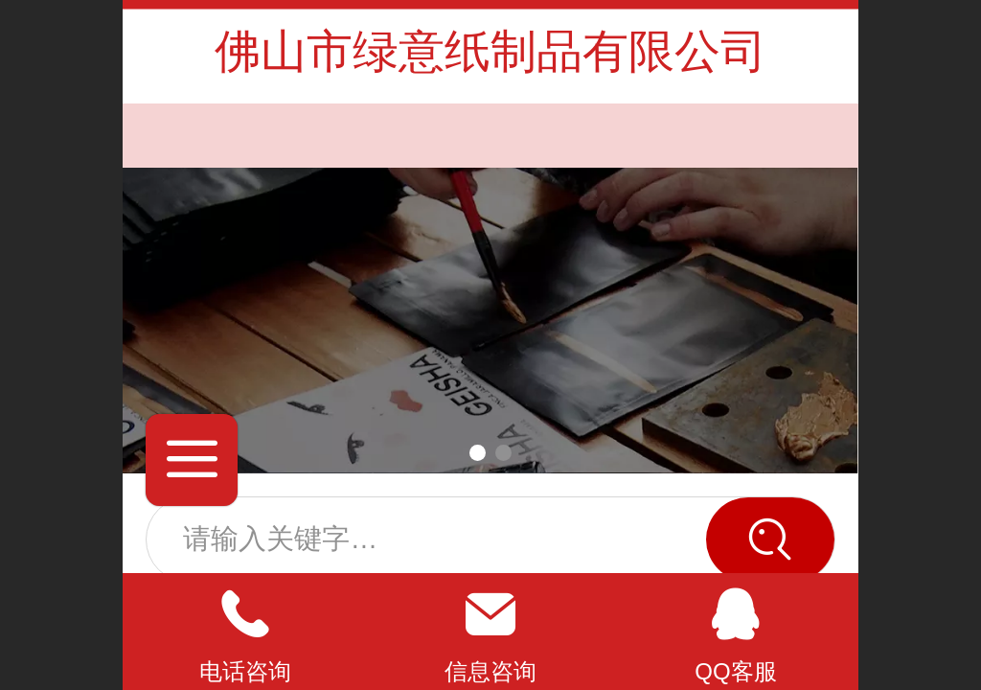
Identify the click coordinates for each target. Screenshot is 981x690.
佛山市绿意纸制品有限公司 (490, 51)
